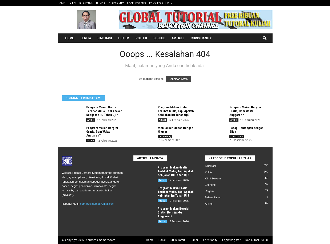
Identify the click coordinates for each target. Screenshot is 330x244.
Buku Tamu (86, 3)
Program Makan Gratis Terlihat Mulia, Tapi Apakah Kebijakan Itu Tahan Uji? (104, 111)
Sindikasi (104, 38)
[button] (264, 38)
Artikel (178, 38)
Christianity (116, 3)
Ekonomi (210, 184)
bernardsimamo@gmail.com (97, 203)
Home (61, 3)
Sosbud (159, 38)
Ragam (209, 191)
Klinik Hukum (213, 178)
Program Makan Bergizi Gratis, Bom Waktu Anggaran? (245, 111)
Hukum (123, 38)
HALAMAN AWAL (178, 79)
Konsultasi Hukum (161, 3)
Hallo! (72, 3)
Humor (100, 3)
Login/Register (136, 3)
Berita (85, 38)
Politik (141, 38)
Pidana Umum (213, 197)
